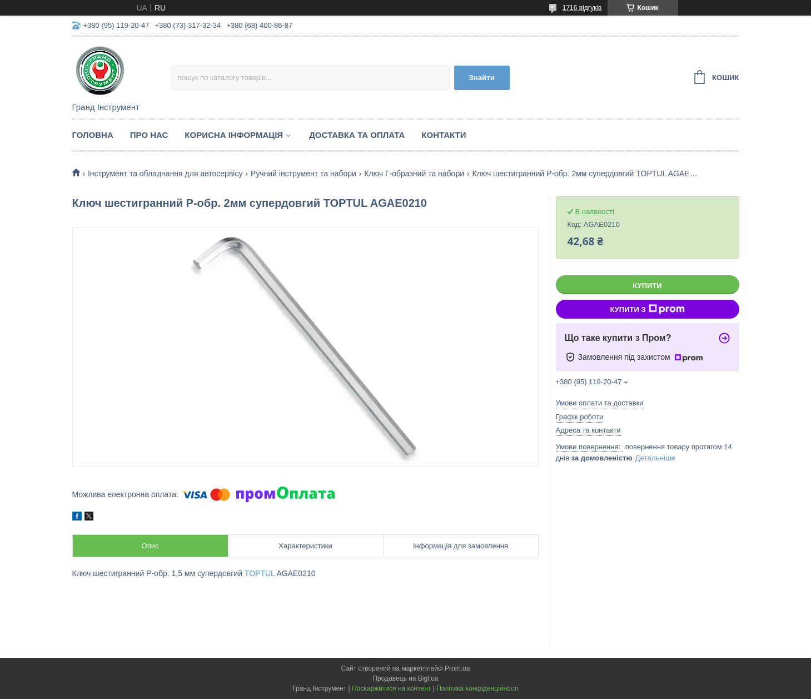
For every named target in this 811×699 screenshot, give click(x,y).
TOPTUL (260, 573)
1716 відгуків (582, 8)
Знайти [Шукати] (482, 77)
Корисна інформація (234, 135)
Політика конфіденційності (477, 688)
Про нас (149, 135)
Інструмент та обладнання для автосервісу (165, 173)
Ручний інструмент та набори (303, 173)
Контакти (443, 135)
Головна (92, 135)
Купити (647, 285)
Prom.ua (457, 668)
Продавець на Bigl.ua (405, 678)
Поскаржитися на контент (391, 688)
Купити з (647, 309)
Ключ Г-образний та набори (414, 173)
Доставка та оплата (357, 135)
